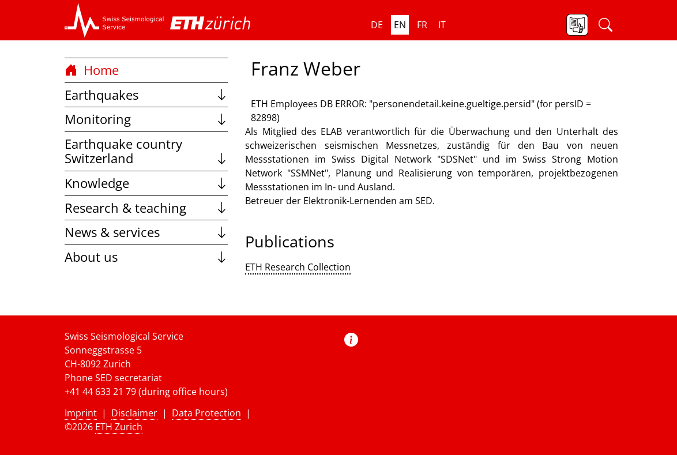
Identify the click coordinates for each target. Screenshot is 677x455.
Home (92, 70)
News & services (146, 232)
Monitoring (146, 119)
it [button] (442, 24)
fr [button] (422, 24)
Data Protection (206, 413)
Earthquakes (146, 95)
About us (146, 257)
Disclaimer (134, 413)
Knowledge (146, 183)
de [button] (377, 24)
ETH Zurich (118, 426)
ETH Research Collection (298, 267)
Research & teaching (146, 208)
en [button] (400, 24)
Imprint (81, 413)
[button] (114, 20)
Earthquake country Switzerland (146, 151)
